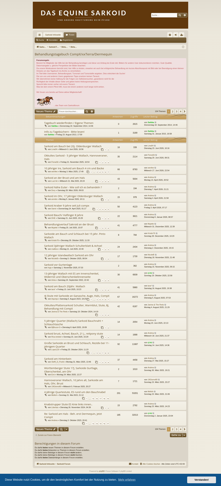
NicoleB (54, 258)
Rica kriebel (56, 337)
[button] (184, 111)
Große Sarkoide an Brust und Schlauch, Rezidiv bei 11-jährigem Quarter (76, 344)
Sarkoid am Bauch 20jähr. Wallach (64, 286)
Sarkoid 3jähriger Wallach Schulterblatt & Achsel (73, 245)
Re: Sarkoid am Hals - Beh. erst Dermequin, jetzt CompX (73, 415)
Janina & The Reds (59, 312)
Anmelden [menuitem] (176, 35)
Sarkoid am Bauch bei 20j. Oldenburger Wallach (73, 146)
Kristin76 (55, 240)
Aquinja (54, 299)
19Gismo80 (56, 386)
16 (97, 398)
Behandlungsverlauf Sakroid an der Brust (69, 224)
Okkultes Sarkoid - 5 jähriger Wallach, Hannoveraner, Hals (76, 157)
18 (104, 398)
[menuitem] (169, 34)
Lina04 (54, 149)
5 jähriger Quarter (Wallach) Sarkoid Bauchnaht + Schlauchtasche (73, 322)
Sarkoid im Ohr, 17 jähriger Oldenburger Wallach (73, 196)
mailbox (54, 249)
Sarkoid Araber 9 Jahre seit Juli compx (66, 205)
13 (93, 424)
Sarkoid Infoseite (53, 35)
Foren (71, 35)
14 (97, 424)
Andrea (151, 177)
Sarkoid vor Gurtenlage (58, 264)
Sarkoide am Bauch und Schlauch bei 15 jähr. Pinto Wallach (74, 235)
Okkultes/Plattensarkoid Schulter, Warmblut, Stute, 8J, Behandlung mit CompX (76, 306)
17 (100, 398)
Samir (53, 209)
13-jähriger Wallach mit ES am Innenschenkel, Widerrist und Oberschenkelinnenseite (71, 275)
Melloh (54, 395)
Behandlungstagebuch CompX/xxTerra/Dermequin (73, 54)
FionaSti (54, 162)
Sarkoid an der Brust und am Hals (64, 177)
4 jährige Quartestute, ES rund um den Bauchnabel (74, 392)
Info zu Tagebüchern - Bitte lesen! (64, 131)
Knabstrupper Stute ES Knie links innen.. (68, 404)
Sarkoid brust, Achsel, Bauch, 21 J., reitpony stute (73, 333)
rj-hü (150, 273)
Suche (41, 40)
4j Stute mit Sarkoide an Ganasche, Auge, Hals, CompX (76, 295)
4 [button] (180, 111)
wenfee (54, 171)
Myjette (54, 228)
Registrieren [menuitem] (182, 35)
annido (54, 199)
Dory (53, 190)
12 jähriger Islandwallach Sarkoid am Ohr (69, 255)
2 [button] (172, 111)
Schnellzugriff (40, 35)
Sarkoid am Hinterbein (57, 358)
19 (108, 398)
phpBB (101, 471)
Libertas (54, 407)
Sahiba (54, 126)
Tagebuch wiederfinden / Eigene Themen (68, 123)
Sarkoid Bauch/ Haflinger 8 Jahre (63, 215)
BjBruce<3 (55, 327)
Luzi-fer (54, 181)
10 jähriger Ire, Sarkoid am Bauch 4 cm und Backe (74, 168)
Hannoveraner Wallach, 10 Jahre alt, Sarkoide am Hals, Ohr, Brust (73, 381)
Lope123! (55, 349)
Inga (49, 268)
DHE (53, 218)
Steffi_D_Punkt (57, 362)
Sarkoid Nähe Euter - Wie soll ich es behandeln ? (73, 187)
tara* (53, 289)
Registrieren (68, 40)
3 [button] (176, 111)
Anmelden (53, 40)
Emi (53, 375)
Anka (53, 280)
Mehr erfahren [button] (127, 479)
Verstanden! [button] (202, 479)
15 (93, 398)
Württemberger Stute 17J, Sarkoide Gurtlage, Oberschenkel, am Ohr (71, 369)
